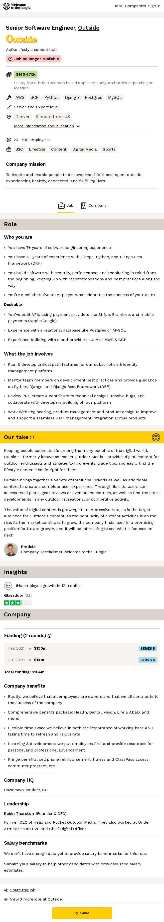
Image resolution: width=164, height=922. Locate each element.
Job (65, 205)
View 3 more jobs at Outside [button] (33, 899)
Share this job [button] (19, 890)
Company (93, 205)
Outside (88, 27)
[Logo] (16, 6)
